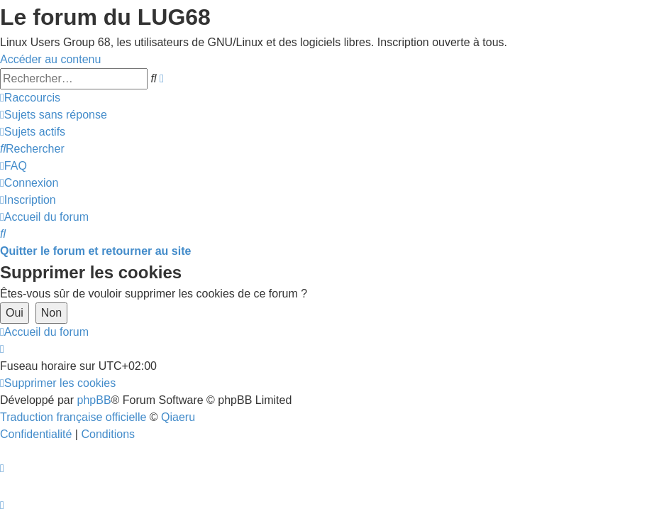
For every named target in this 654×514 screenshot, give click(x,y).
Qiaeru (178, 417)
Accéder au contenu (50, 59)
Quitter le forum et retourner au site (95, 251)
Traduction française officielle (73, 417)
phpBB (94, 400)
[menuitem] (53, 115)
